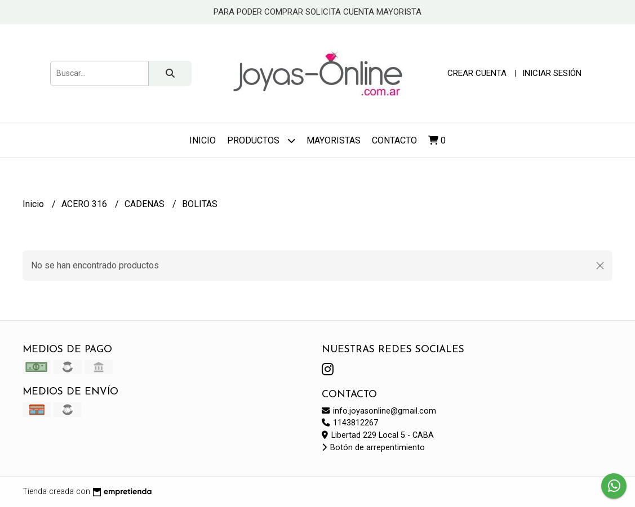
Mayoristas (334, 140)
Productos (261, 140)
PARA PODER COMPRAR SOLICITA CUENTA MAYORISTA (317, 12)
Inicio (202, 140)
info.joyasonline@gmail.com (379, 411)
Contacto (394, 140)
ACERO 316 (85, 204)
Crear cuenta (477, 73)
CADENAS (146, 204)
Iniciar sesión (551, 73)
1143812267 (350, 423)
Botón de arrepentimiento (373, 447)
